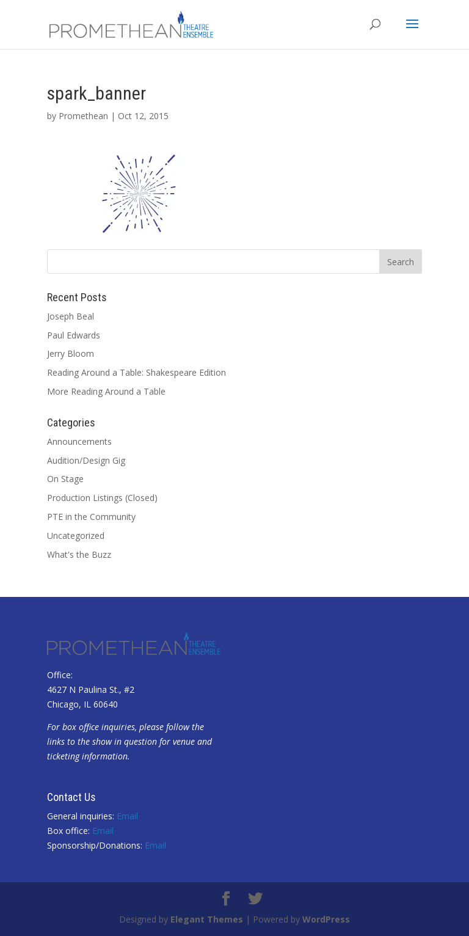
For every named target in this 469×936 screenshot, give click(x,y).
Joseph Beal (70, 316)
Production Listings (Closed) (102, 497)
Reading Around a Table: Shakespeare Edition (136, 372)
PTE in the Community (91, 516)
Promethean (83, 116)
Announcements (79, 441)
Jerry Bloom (70, 353)
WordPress (326, 919)
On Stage (65, 478)
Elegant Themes (206, 919)
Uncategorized (75, 535)
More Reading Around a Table (106, 391)
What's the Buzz (79, 554)
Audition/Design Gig (86, 460)
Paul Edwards (73, 335)
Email (127, 816)
